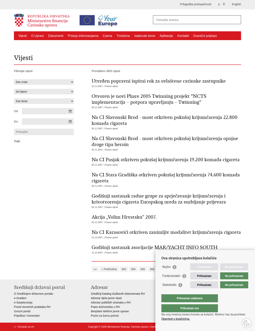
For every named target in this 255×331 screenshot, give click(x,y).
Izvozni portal (22, 311)
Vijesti (22, 36)
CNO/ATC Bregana (31, 45)
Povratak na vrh (26, 326)
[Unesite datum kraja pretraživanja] (48, 121)
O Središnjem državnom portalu (33, 293)
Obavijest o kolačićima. (175, 318)
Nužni (166, 275)
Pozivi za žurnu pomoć (105, 315)
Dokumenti (55, 36)
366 (152, 269)
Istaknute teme (144, 36)
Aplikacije (166, 36)
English (236, 4)
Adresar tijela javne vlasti (106, 298)
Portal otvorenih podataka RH (32, 306)
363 (124, 269)
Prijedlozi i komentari (27, 315)
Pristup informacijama (83, 36)
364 (133, 269)
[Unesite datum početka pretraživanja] (48, 111)
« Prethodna (109, 269)
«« (95, 269)
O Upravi (37, 36)
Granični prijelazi (205, 36)
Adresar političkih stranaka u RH (111, 302)
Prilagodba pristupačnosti (195, 4)
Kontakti (183, 36)
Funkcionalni (171, 284)
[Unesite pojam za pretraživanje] (190, 20)
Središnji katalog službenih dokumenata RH (118, 293)
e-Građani (20, 298)
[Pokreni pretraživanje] (236, 20)
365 (142, 269)
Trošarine (123, 36)
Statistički (169, 293)
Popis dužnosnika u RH (105, 306)
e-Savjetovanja (23, 302)
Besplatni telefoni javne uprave (110, 311)
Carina (107, 36)
